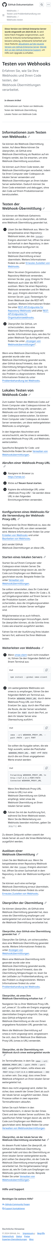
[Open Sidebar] (3, 15)
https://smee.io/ (16, 476)
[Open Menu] (48, 4)
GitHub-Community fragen (16, 1204)
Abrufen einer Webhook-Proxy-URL (26, 464)
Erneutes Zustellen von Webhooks (20, 893)
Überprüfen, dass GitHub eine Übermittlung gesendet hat (26, 933)
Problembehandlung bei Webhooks (21, 380)
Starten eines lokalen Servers (24, 557)
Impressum (28, 1233)
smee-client (21, 654)
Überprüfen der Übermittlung (24, 903)
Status (19, 1236)
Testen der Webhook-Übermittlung (23, 206)
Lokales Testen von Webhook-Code (17, 392)
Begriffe (41, 1233)
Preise (27, 1236)
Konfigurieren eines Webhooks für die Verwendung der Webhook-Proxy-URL (25, 515)
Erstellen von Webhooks (15, 535)
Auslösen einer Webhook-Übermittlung (20, 852)
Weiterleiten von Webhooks (23, 648)
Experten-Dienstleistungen (14, 1239)
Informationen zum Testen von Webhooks (24, 134)
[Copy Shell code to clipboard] (46, 670)
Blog (31, 1239)
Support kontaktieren (13, 1208)
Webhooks (12, 10)
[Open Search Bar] (41, 4)
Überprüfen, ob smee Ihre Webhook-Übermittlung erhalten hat (24, 997)
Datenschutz (8, 1236)
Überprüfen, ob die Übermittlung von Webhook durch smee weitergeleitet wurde (26, 1052)
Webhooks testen (15, 19)
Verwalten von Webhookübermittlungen (23, 1128)
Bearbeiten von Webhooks (16, 538)
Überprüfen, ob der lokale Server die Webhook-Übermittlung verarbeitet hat (25, 1139)
